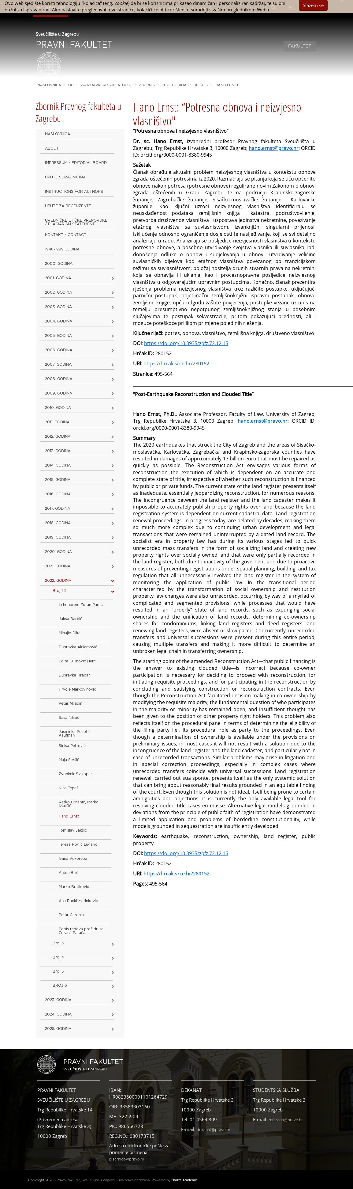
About (52, 148)
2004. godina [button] (58, 321)
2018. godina (58, 523)
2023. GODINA (58, 1000)
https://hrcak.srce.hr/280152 (176, 363)
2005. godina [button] (58, 335)
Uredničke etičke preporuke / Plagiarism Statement (76, 222)
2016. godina (58, 494)
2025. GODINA (58, 1029)
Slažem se (313, 5)
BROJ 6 (60, 985)
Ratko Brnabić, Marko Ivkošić (78, 804)
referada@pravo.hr (286, 1120)
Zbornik (147, 85)
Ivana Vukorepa (73, 858)
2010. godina (58, 408)
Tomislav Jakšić (73, 830)
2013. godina (57, 451)
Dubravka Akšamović (78, 647)
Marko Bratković (74, 887)
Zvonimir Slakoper (75, 774)
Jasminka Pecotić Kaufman (75, 733)
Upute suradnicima (65, 177)
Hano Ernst (227, 85)
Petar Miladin (70, 703)
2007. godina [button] (58, 364)
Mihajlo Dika (69, 633)
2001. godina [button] (58, 278)
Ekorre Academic (184, 1180)
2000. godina (58, 263)
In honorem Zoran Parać (81, 605)
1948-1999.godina (62, 249)
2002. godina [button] (58, 292)
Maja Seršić (69, 760)
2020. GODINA (58, 552)
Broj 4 (58, 957)
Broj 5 (58, 971)
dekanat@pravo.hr (213, 1130)
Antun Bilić (68, 873)
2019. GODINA (58, 537)
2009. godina (58, 393)
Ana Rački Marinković (78, 901)
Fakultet (299, 46)
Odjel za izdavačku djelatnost (100, 85)
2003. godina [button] (58, 307)
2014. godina (58, 465)
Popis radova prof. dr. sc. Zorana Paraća (81, 931)
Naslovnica (49, 85)
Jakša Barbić (70, 619)
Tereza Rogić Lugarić (78, 844)
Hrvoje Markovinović (77, 689)
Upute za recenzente (68, 206)
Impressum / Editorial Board (76, 163)
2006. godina (58, 350)
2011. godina (57, 422)
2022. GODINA (174, 85)
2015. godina (57, 480)
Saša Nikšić (69, 717)
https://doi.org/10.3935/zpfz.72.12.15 (186, 853)
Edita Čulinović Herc (77, 661)
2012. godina (57, 436)
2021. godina (57, 566)
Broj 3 (58, 943)
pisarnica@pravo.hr (126, 1159)
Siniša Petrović (72, 746)
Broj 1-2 (201, 85)
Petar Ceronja (71, 915)
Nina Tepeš (68, 788)
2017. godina (57, 508)
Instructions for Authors (74, 191)
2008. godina (58, 379)
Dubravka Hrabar (74, 675)
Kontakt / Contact (65, 235)
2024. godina (58, 1014)
